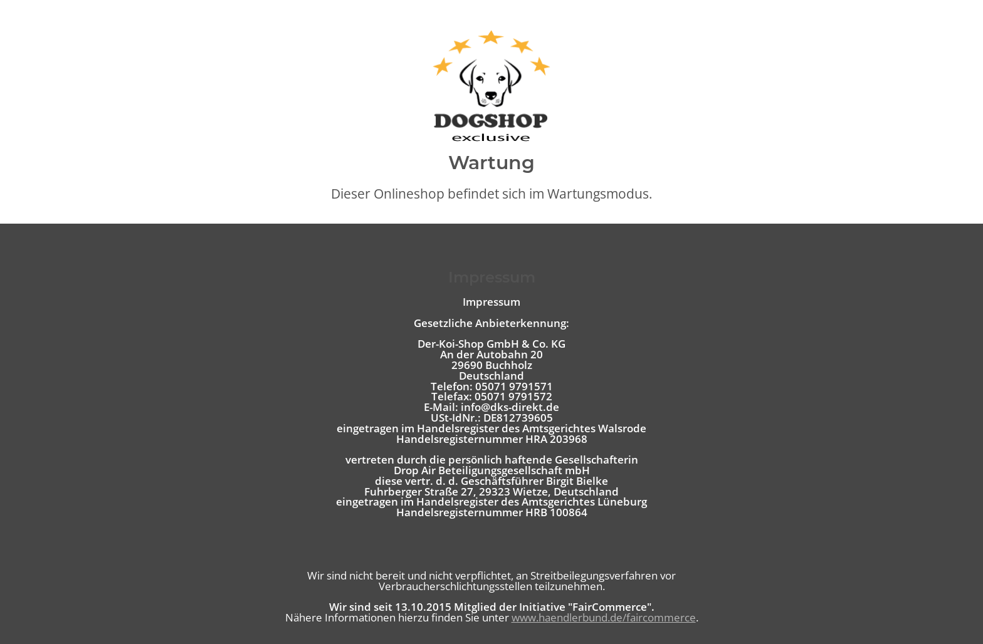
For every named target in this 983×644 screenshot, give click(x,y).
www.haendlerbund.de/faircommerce (604, 617)
